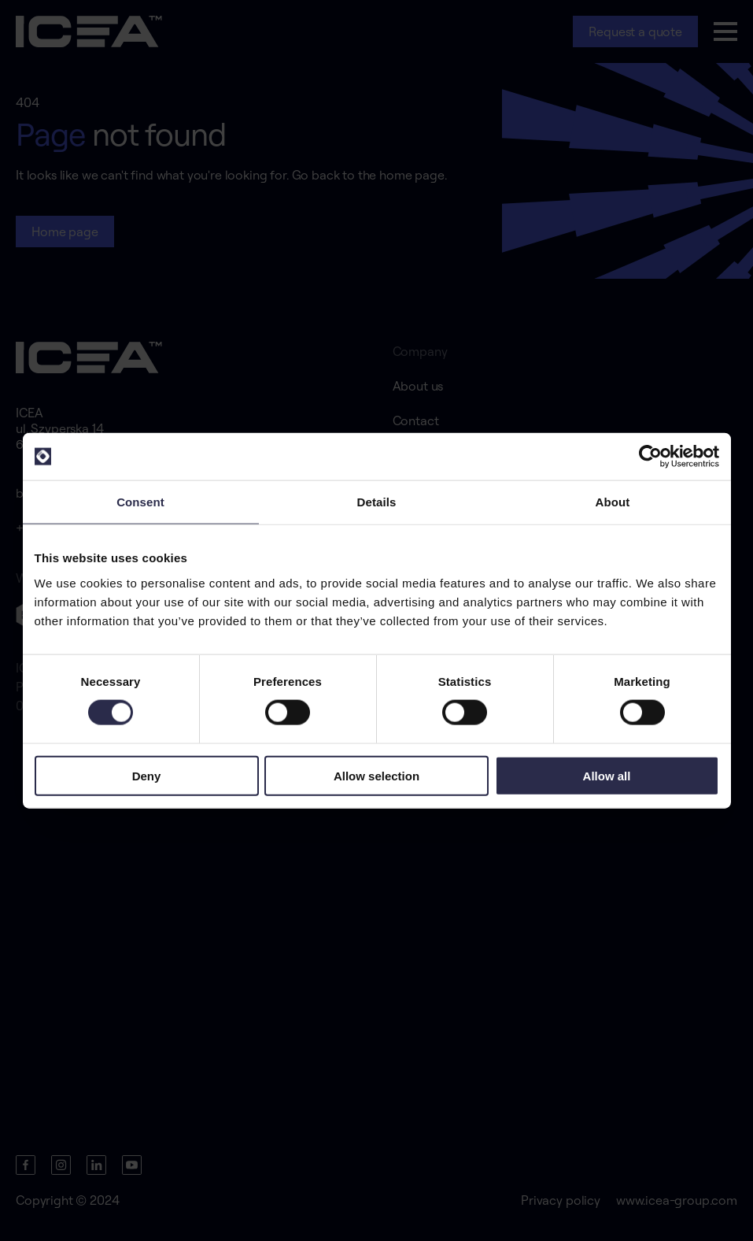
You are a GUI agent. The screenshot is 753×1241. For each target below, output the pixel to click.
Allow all (607, 775)
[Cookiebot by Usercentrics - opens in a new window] (650, 457)
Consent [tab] (140, 502)
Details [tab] (377, 502)
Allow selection (376, 775)
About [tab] (613, 502)
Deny (146, 775)
